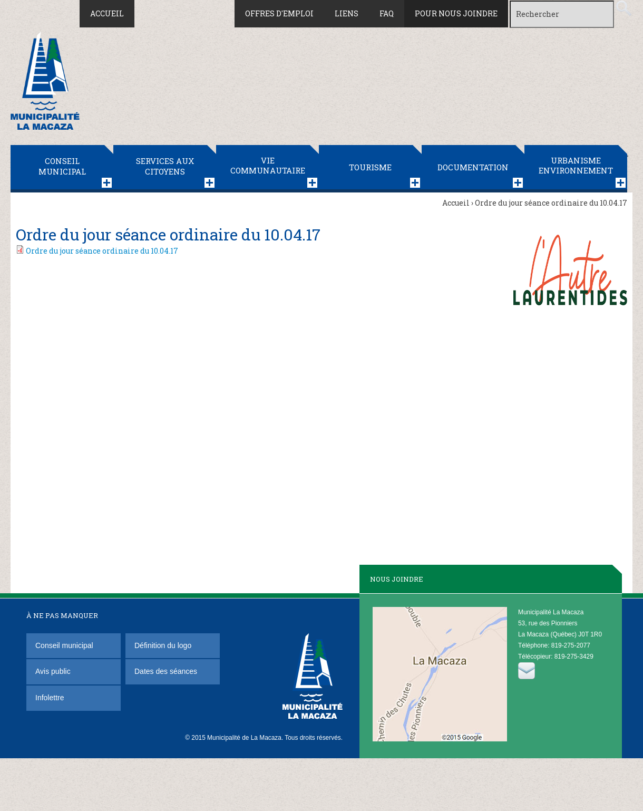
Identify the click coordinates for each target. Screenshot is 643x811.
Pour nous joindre (456, 13)
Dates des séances (165, 671)
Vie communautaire (267, 165)
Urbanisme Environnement (576, 165)
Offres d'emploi (279, 13)
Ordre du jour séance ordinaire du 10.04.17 (102, 251)
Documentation (473, 167)
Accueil (107, 13)
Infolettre (49, 697)
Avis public (53, 671)
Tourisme (370, 167)
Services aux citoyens (165, 166)
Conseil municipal (62, 166)
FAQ (386, 13)
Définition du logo (163, 645)
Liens (346, 13)
